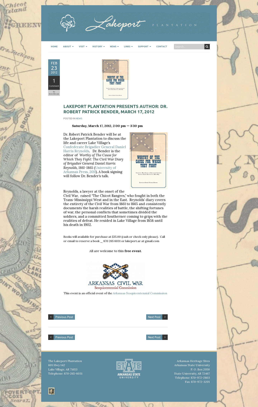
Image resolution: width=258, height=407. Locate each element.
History (97, 46)
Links (127, 46)
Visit (82, 46)
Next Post (154, 317)
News (113, 46)
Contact (161, 46)
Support (143, 46)
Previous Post (64, 317)
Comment (54, 86)
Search (207, 46)
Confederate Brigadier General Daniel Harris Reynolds (94, 149)
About (67, 46)
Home (54, 46)
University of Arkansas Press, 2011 (89, 169)
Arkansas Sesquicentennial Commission (140, 293)
